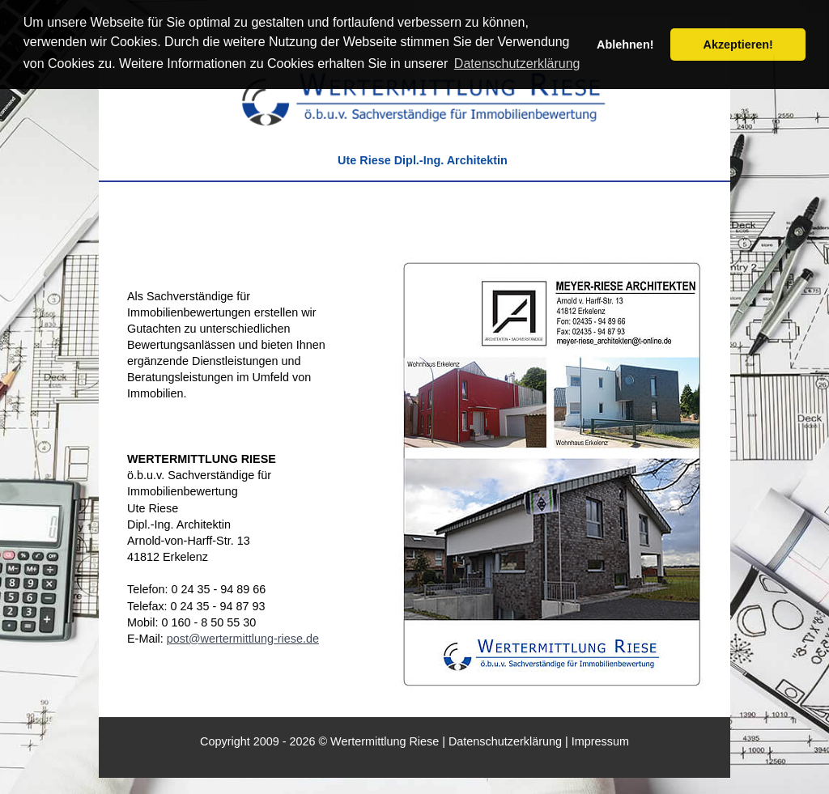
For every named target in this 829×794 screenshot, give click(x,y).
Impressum (600, 741)
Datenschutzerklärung (505, 741)
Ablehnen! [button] (625, 44)
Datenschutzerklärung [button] (517, 63)
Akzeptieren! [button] (738, 44)
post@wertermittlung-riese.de (243, 638)
